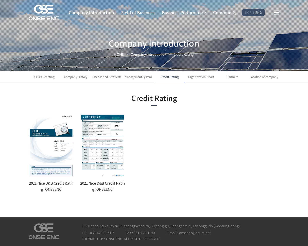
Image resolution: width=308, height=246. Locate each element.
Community (225, 12)
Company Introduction (91, 12)
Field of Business (138, 12)
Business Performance (184, 12)
